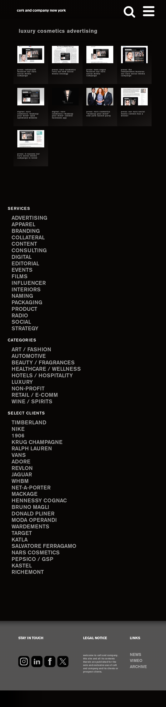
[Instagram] (23, 678)
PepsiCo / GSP (34, 575)
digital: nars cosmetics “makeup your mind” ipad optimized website (28, 115)
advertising (31, 217)
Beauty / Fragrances (46, 369)
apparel (24, 224)
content (25, 245)
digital (22, 258)
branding (27, 231)
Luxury (23, 389)
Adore (22, 472)
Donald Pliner (35, 527)
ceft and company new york (41, 10)
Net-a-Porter (33, 499)
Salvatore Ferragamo (47, 561)
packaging (28, 307)
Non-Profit (30, 396)
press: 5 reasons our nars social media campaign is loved (28, 156)
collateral (30, 238)
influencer (30, 286)
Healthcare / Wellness (49, 375)
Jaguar (23, 485)
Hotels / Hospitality (45, 382)
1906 (18, 444)
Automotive (30, 362)
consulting (31, 252)
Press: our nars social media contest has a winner (133, 114)
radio (21, 320)
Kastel (23, 581)
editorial (27, 265)
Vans (19, 465)
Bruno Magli (32, 520)
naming (23, 300)
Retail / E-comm (36, 403)
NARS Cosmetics (38, 568)
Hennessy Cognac (42, 513)
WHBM (21, 492)
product (26, 314)
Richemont (29, 588)
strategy (26, 334)
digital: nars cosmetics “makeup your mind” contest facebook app (62, 115)
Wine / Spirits (34, 410)
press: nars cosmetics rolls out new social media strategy (64, 72)
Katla (20, 554)
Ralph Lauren (33, 458)
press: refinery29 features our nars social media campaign (27, 73)
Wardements (32, 540)
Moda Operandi (36, 533)
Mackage (26, 506)
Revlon (23, 479)
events (23, 272)
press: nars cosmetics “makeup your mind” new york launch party (98, 114)
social (22, 327)
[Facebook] (50, 678)
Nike (19, 437)
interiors (27, 293)
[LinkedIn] (37, 678)
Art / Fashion (33, 355)
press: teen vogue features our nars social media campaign (96, 73)
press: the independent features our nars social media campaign (133, 73)
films (20, 279)
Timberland (30, 430)
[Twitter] (63, 678)
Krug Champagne (39, 451)
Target (22, 547)
